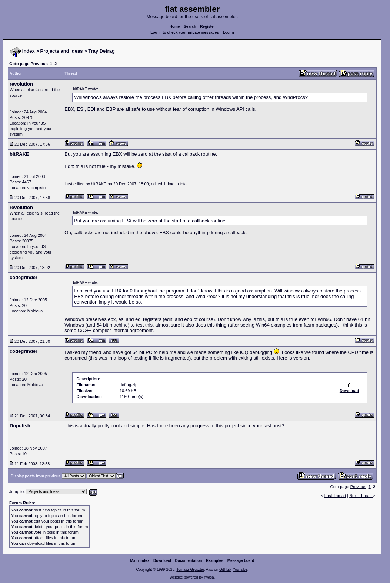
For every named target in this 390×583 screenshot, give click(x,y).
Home (175, 26)
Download (162, 561)
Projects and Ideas (61, 51)
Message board (240, 561)
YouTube (240, 569)
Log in (228, 32)
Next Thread (361, 495)
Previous (38, 64)
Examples (214, 561)
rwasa (209, 577)
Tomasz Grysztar (190, 569)
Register (207, 26)
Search (190, 26)
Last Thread (335, 495)
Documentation (188, 561)
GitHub (225, 569)
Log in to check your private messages (184, 32)
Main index (140, 561)
